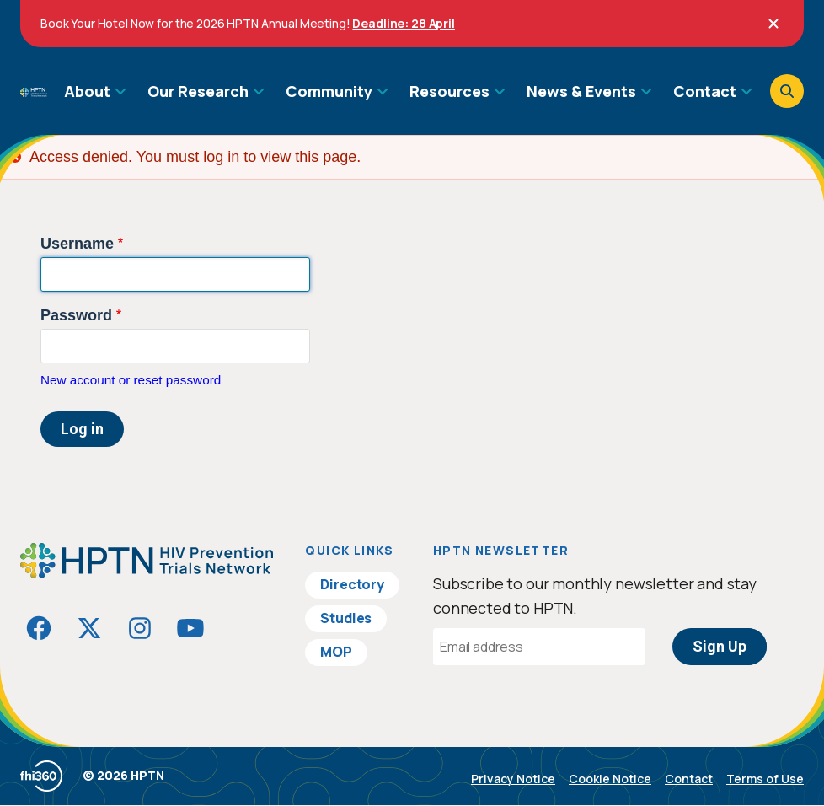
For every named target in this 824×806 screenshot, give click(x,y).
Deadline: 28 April (403, 23)
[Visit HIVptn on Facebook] (38, 628)
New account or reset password (130, 380)
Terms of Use (765, 779)
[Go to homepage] (33, 91)
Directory (352, 584)
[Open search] (787, 91)
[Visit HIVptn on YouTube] (190, 628)
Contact (689, 779)
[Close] (773, 23)
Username (77, 243)
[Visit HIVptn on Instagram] (139, 628)
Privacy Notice (513, 779)
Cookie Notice (610, 779)
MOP (336, 651)
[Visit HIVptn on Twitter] (89, 628)
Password (76, 315)
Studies (346, 618)
